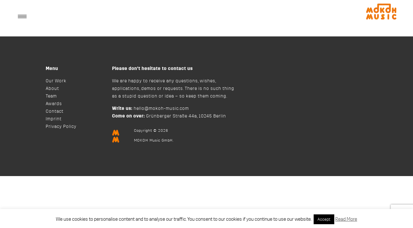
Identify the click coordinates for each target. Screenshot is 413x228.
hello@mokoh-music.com (161, 108)
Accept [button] (323, 219)
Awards (54, 104)
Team (51, 96)
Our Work (56, 81)
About (52, 88)
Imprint (54, 119)
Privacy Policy (61, 126)
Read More (346, 219)
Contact (54, 111)
